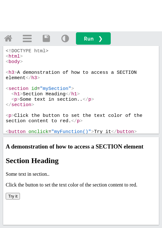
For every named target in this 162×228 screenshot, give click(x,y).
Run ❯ (93, 38)
